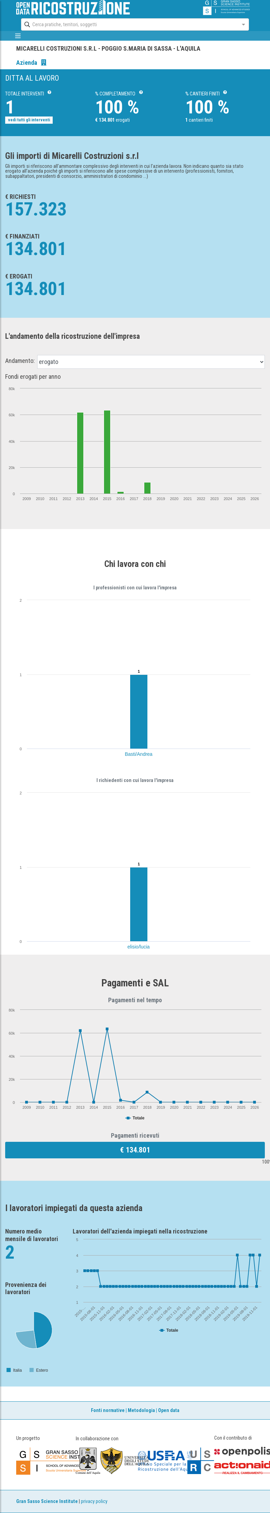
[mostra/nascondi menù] (17, 36)
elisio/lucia (138, 947)
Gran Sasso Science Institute (47, 1501)
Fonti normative (108, 1410)
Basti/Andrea (139, 754)
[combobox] (128, 24)
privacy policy (94, 1501)
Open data (168, 1410)
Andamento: (20, 361)
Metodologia (141, 1410)
